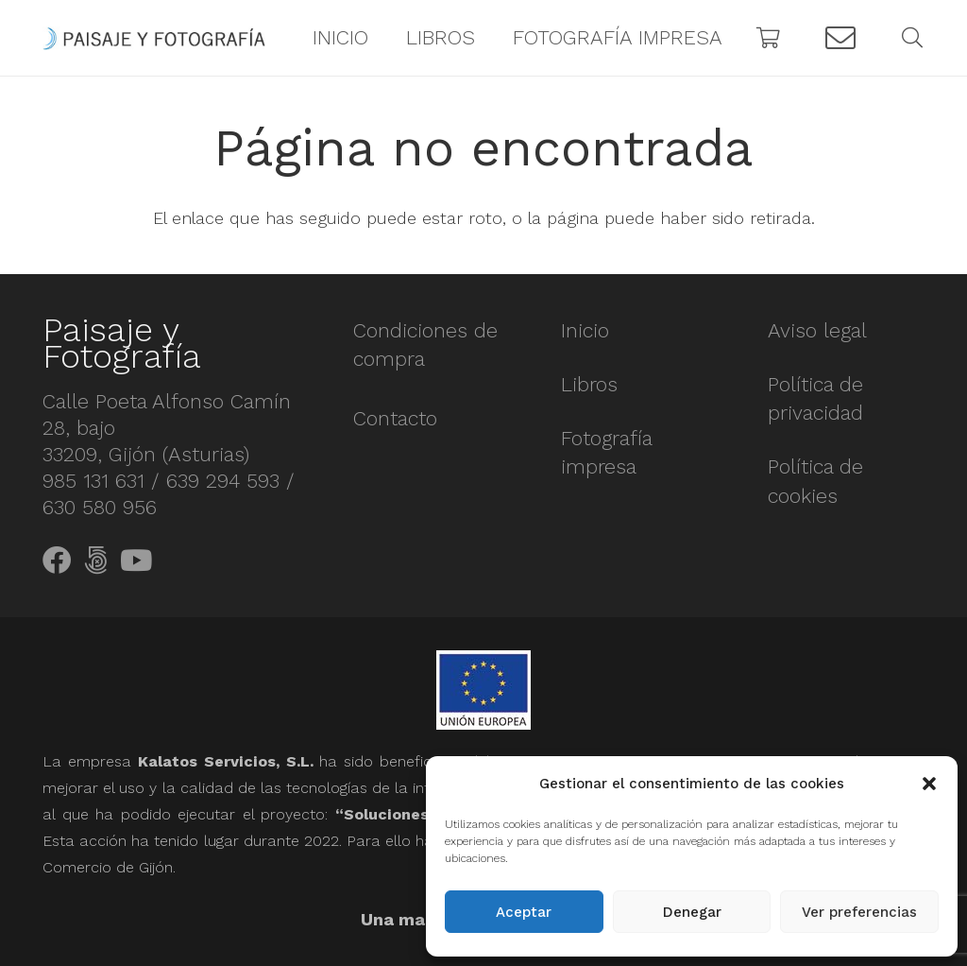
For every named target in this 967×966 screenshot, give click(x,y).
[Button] (840, 38)
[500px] (96, 561)
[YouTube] (136, 561)
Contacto (395, 418)
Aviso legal (817, 330)
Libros (589, 384)
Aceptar (523, 912)
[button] (929, 783)
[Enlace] (153, 38)
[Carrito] (768, 38)
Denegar (692, 912)
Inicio (585, 330)
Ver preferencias (859, 912)
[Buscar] (912, 37)
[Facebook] (57, 561)
